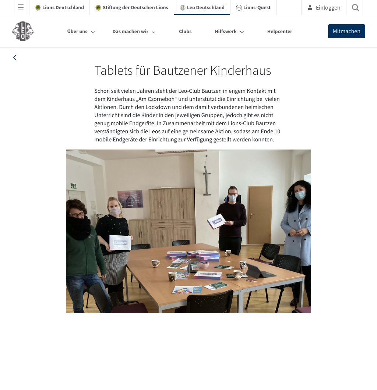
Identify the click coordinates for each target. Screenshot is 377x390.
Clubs (185, 31)
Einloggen (324, 7)
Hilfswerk (225, 31)
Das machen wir (131, 31)
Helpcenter (279, 31)
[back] (15, 57)
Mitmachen (346, 31)
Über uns (77, 31)
